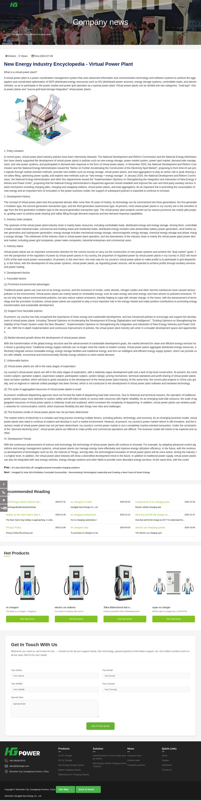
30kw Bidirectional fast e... (118, 607)
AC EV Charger (65, 755)
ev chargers (12, 607)
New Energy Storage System (71, 765)
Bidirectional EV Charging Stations (73, 774)
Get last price (27, 619)
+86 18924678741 (17, 760)
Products (85, 5)
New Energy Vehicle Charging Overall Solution (109, 765)
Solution (142, 5)
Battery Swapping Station (69, 770)
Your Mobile (16, 683)
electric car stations (65, 607)
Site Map (63, 790)
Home (62, 5)
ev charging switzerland (83, 514)
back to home (85, 790)
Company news (44, 34)
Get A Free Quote (101, 726)
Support (129, 5)
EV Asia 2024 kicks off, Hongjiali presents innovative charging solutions (51, 467)
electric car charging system (150, 527)
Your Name (16, 670)
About (73, 5)
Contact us (168, 5)
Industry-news (133, 760)
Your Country (108, 683)
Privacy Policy (13, 527)
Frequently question (136, 765)
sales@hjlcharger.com (19, 766)
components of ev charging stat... (153, 502)
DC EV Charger (65, 760)
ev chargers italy (79, 527)
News (155, 5)
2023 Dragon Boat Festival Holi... (23, 502)
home (26, 34)
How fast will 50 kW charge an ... (152, 514)
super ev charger (161, 607)
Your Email (107, 670)
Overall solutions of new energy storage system (109, 757)
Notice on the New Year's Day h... (24, 514)
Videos (116, 5)
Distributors (101, 5)
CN (187, 5)
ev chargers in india (81, 502)
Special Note (17, 697)
